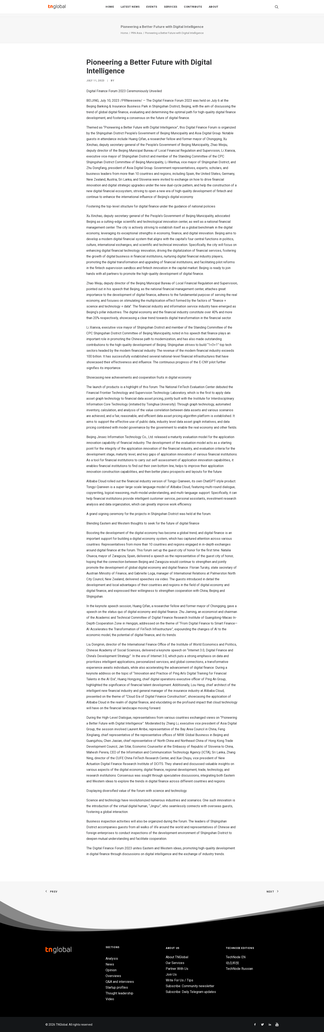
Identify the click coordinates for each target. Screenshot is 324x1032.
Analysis (112, 958)
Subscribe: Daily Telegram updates (191, 992)
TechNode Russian (239, 969)
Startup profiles (117, 987)
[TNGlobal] (56, 8)
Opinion (111, 970)
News (110, 964)
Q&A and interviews (120, 982)
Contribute (193, 8)
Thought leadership (119, 993)
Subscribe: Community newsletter (190, 986)
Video (110, 999)
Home (110, 8)
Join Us (171, 974)
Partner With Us (177, 969)
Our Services (175, 963)
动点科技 (232, 963)
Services (170, 8)
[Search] (277, 8)
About (213, 8)
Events (151, 8)
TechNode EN (235, 957)
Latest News (130, 8)
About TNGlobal (177, 957)
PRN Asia (136, 33)
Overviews (113, 976)
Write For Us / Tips (179, 980)
